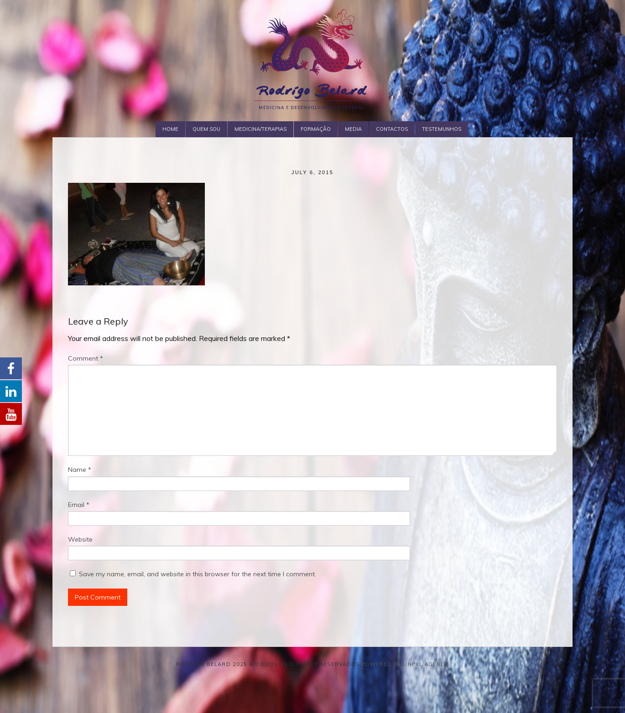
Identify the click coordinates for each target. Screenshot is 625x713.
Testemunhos (441, 129)
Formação (316, 129)
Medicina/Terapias (260, 129)
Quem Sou (206, 129)
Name (79, 469)
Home (170, 129)
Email (78, 505)
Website (80, 539)
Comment (85, 358)
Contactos (392, 129)
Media (353, 129)
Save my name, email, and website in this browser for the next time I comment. (197, 574)
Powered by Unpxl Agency (404, 664)
